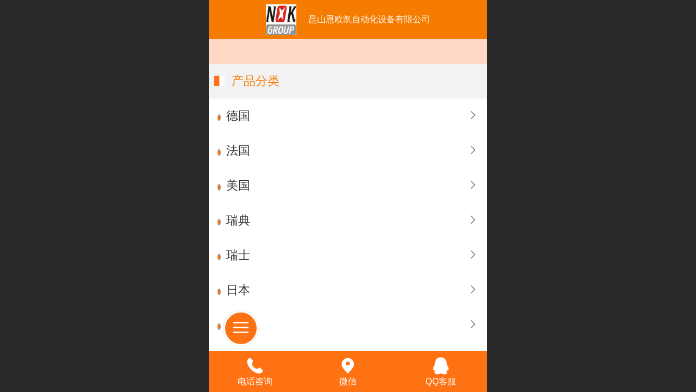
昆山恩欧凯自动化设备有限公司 (369, 19)
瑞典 (238, 220)
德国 (238, 115)
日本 (238, 290)
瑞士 (238, 255)
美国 (238, 185)
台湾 (238, 325)
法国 (238, 150)
